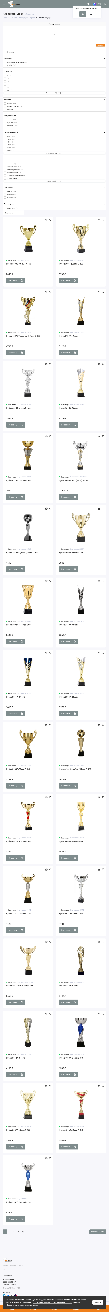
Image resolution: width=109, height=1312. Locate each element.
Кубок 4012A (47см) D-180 (18, 841)
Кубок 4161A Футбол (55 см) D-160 (75, 769)
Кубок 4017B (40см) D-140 (71, 913)
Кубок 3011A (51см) (15, 697)
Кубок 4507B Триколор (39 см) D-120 (23, 336)
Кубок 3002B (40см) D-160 (18, 1130)
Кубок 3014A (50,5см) (69, 697)
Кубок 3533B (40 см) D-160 (18, 264)
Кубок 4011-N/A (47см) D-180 (19, 986)
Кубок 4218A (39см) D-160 (18, 480)
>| (23, 1232)
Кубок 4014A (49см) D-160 (18, 408)
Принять (98, 1302)
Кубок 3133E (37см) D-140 (18, 769)
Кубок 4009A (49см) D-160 (71, 841)
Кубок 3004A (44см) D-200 (18, 625)
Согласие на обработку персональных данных (52, 1302)
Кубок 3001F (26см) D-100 (71, 264)
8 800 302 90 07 (9, 1282)
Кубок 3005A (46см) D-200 (71, 552)
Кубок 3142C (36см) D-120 (18, 1202)
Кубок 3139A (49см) (68, 336)
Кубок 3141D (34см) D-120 (18, 913)
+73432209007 (9, 1280)
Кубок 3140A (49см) (68, 625)
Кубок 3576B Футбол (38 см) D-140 (22, 552)
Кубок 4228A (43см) (68, 986)
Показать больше (97, 1232)
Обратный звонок (9, 1284)
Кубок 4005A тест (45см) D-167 (73, 480)
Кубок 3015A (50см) (68, 408)
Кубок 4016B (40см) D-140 (71, 1130)
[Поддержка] (105, 4)
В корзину (15, 280)
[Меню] (4, 4)
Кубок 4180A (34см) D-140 (71, 1058)
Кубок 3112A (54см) (15, 1058)
